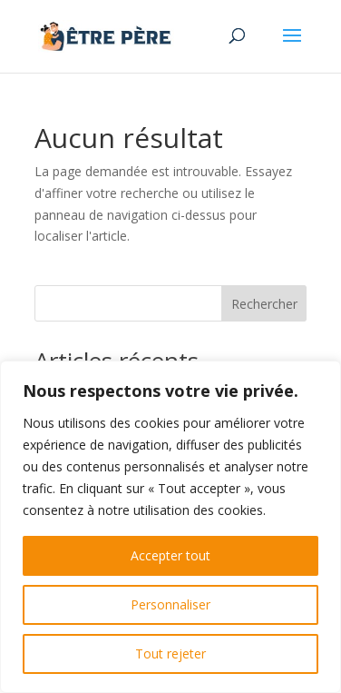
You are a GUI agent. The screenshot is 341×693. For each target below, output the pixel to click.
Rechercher (264, 303)
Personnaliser (170, 604)
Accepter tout (170, 555)
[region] (170, 527)
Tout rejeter (170, 653)
